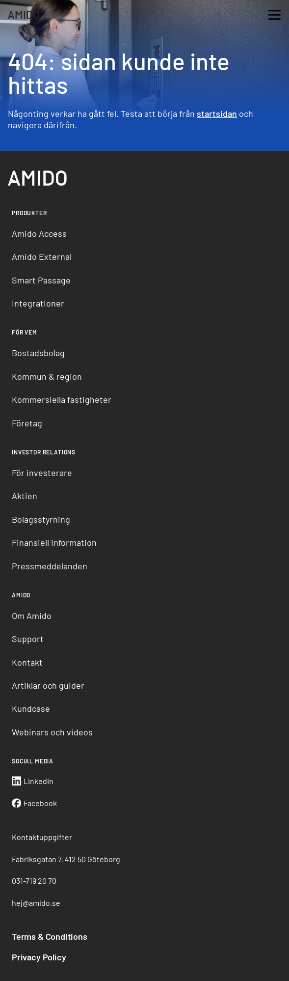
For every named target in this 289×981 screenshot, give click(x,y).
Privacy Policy (39, 957)
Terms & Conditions (49, 936)
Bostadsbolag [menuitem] (38, 352)
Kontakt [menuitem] (27, 662)
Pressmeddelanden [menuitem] (49, 566)
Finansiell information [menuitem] (54, 542)
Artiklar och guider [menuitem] (48, 685)
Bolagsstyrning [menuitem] (41, 519)
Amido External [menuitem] (42, 256)
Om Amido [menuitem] (32, 615)
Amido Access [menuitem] (39, 233)
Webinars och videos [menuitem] (52, 732)
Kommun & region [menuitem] (47, 376)
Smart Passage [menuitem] (41, 280)
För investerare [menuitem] (42, 472)
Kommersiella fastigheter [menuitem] (61, 399)
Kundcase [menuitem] (31, 708)
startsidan (217, 113)
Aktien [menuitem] (24, 495)
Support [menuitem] (28, 638)
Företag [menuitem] (27, 423)
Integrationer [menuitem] (38, 303)
